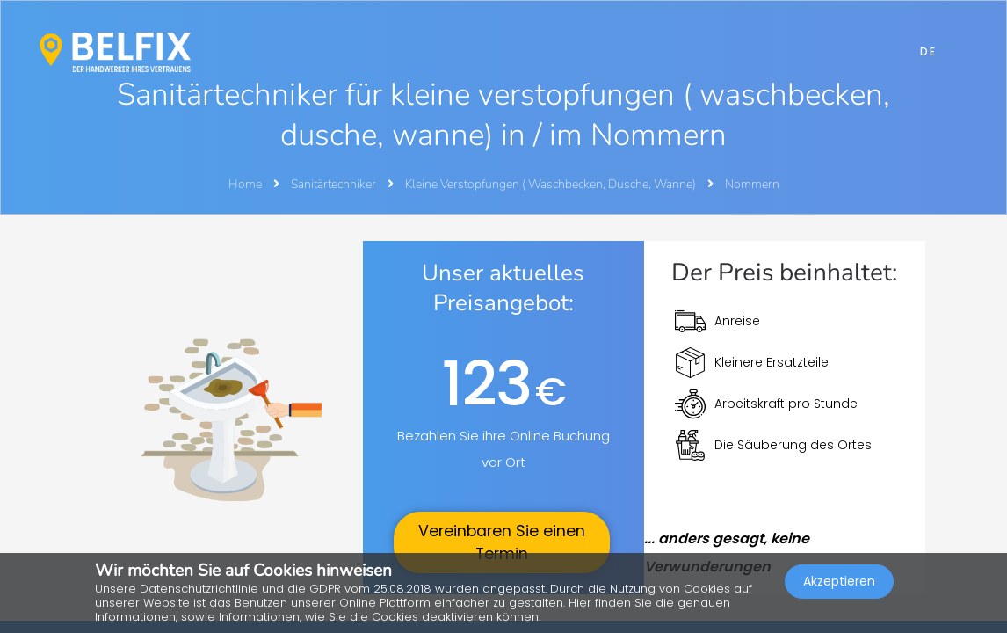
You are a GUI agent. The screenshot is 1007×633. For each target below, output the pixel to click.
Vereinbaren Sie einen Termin (501, 542)
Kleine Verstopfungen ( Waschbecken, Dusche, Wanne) (552, 184)
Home (245, 184)
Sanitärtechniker (335, 184)
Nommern (752, 184)
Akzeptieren (839, 585)
